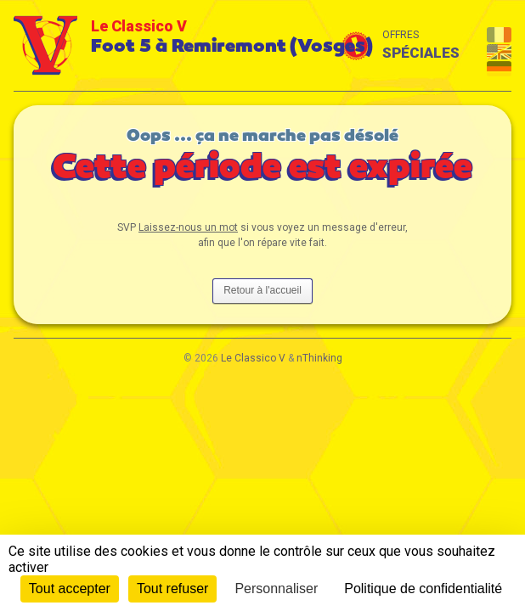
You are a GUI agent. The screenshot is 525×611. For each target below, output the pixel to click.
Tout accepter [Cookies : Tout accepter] (69, 588)
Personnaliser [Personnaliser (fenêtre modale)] (276, 588)
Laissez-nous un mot (188, 227)
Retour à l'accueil (262, 290)
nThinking (319, 358)
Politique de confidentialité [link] (423, 588)
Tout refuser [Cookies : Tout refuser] (172, 588)
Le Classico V (253, 358)
